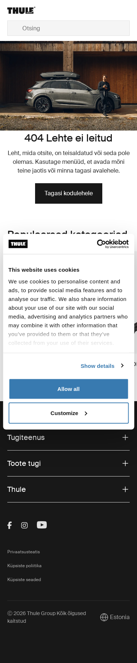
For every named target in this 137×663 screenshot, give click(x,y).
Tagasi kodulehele (69, 193)
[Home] (27, 10)
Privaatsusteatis (23, 552)
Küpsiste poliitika (24, 566)
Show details (98, 365)
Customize (68, 413)
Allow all (68, 389)
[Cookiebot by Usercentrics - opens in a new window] (97, 244)
